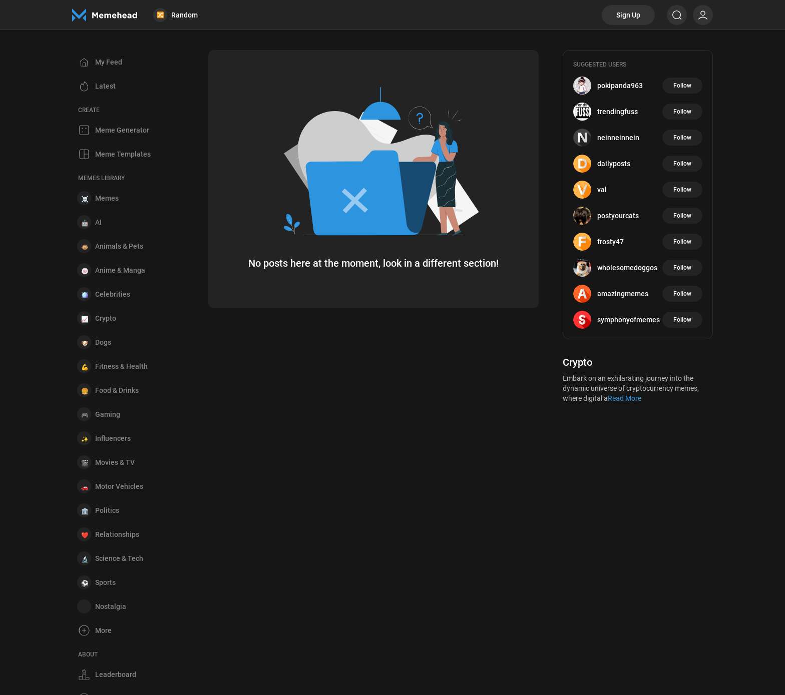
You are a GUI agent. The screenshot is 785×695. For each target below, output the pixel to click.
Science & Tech (119, 558)
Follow (682, 85)
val (602, 190)
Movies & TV (115, 462)
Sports (105, 582)
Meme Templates (123, 154)
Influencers (113, 438)
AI (98, 222)
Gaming (107, 414)
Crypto (105, 318)
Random (175, 15)
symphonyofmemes (628, 320)
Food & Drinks (117, 390)
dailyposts (613, 164)
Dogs (103, 342)
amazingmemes (622, 294)
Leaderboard (115, 674)
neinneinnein (618, 138)
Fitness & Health (121, 366)
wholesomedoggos (627, 268)
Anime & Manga (120, 270)
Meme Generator (122, 130)
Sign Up (628, 15)
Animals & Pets (119, 246)
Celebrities (112, 294)
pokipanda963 (620, 86)
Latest (105, 86)
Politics (107, 510)
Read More (624, 398)
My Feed (108, 62)
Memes (107, 198)
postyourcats (618, 216)
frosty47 (610, 242)
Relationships (117, 534)
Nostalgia (110, 606)
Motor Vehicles (119, 486)
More (103, 630)
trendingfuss (617, 112)
